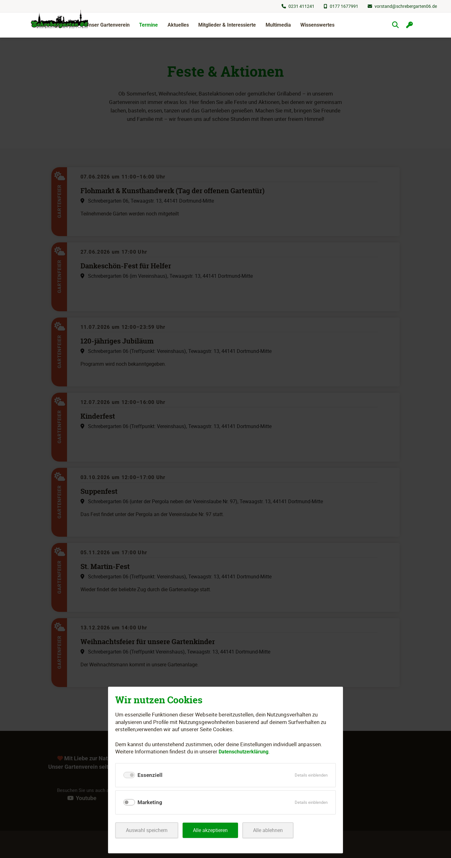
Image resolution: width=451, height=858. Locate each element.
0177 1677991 (344, 6)
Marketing (149, 802)
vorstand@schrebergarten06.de (406, 6)
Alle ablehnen (274, 830)
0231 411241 (301, 6)
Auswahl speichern (148, 830)
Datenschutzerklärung (245, 751)
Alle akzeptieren (214, 830)
